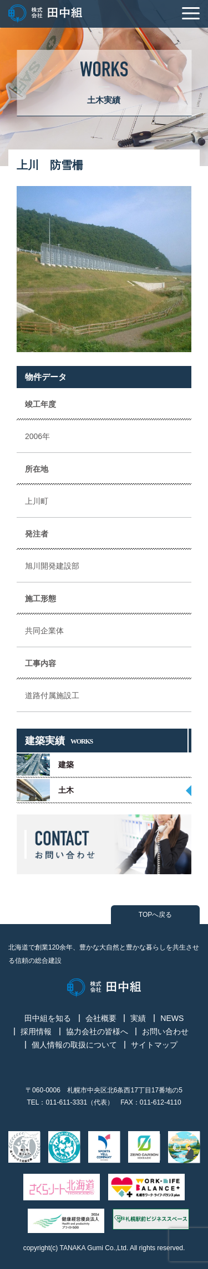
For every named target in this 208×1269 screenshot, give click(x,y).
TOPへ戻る (155, 915)
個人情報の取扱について (74, 1044)
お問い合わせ (165, 1031)
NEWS (172, 1018)
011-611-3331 (66, 1102)
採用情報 (36, 1031)
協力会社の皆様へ (97, 1031)
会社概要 (100, 1018)
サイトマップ (154, 1044)
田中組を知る (47, 1018)
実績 (138, 1018)
